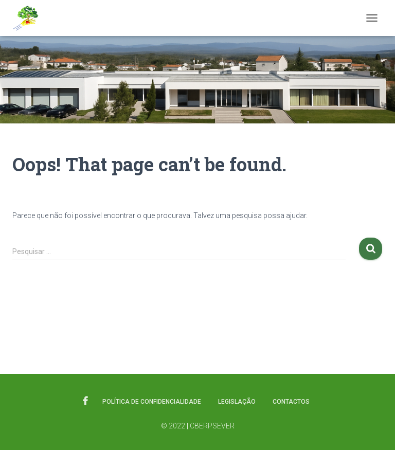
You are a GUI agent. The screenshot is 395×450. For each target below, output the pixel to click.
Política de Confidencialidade (151, 401)
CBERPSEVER (212, 426)
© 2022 (173, 426)
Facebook (85, 401)
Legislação (237, 401)
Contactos (291, 401)
